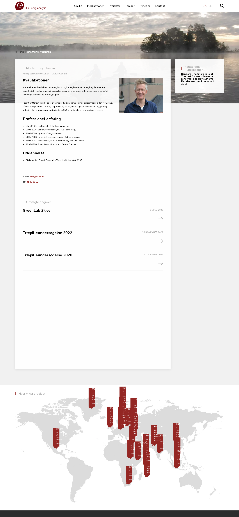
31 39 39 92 (32, 181)
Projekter (114, 6)
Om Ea (78, 6)
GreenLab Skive (37, 210)
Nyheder (144, 6)
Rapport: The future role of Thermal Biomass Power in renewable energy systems (197, 76)
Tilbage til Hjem (213, 51)
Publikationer (95, 6)
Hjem (21, 52)
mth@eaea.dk (37, 176)
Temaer (130, 6)
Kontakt (160, 6)
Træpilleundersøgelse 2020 (47, 255)
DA (205, 6)
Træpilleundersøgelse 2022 (47, 232)
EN (210, 6)
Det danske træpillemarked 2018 (197, 82)
